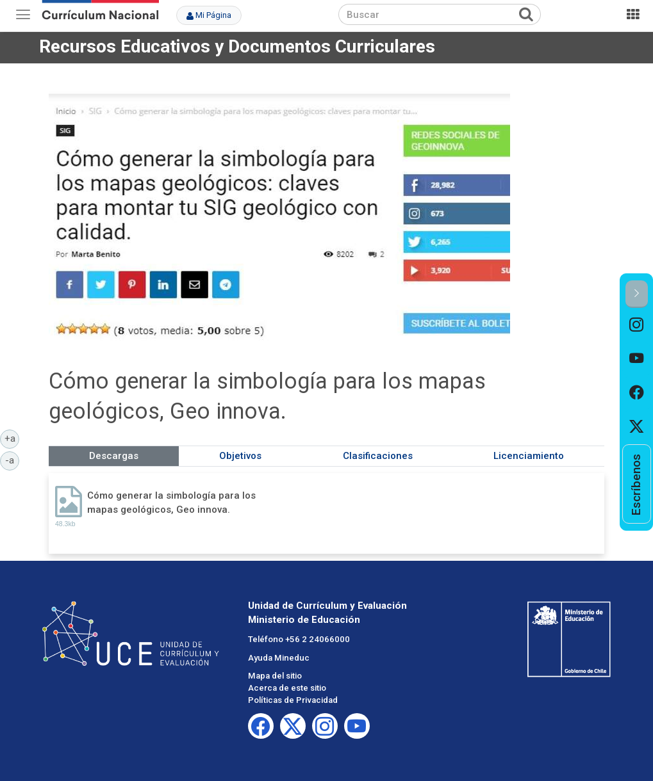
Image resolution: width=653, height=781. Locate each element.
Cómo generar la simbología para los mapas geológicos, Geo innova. (171, 502)
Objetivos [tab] (240, 456)
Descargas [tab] (113, 456)
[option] (636, 325)
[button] (636, 294)
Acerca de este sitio (287, 688)
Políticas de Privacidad (293, 700)
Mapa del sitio (275, 675)
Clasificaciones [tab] (378, 456)
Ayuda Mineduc (279, 658)
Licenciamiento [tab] (528, 456)
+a (12, 437)
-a (12, 459)
